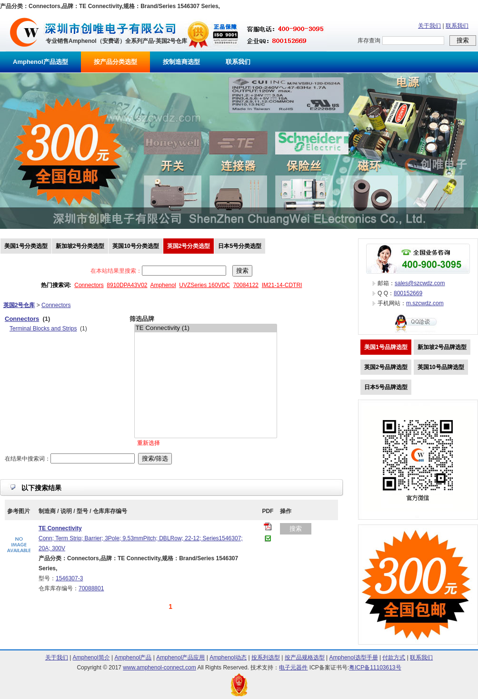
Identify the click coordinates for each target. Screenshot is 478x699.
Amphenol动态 (228, 657)
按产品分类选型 (115, 61)
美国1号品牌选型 (386, 347)
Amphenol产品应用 (180, 657)
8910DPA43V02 (127, 285)
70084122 (246, 285)
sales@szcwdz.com (420, 283)
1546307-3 (69, 578)
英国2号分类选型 (188, 246)
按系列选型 (265, 657)
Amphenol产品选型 (40, 61)
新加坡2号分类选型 (80, 246)
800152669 (408, 293)
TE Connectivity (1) (206, 328)
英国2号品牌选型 (386, 367)
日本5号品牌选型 (386, 387)
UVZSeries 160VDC (204, 285)
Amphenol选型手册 (353, 657)
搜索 (295, 528)
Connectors (88, 285)
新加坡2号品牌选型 (442, 347)
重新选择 (148, 443)
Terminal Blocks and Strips (43, 328)
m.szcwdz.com (425, 303)
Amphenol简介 (91, 657)
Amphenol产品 (132, 657)
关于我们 (429, 25)
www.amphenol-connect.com (159, 667)
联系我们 (457, 25)
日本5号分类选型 (239, 246)
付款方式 (393, 657)
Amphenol (163, 285)
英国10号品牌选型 (441, 367)
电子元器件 (293, 667)
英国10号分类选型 (135, 246)
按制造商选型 (181, 61)
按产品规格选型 (305, 657)
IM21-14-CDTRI (282, 285)
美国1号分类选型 (26, 246)
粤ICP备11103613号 (375, 667)
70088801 (91, 588)
